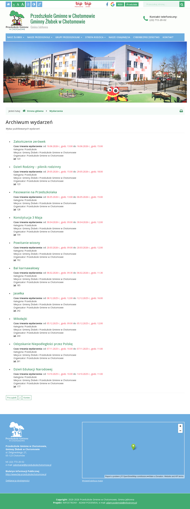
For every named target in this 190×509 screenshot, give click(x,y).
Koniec (26, 397)
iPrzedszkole (131, 4)
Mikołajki (20, 319)
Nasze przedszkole (39, 37)
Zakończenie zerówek (29, 141)
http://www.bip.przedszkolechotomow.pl (26, 474)
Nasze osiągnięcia (119, 37)
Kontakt (168, 37)
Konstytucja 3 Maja (27, 217)
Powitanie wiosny (26, 243)
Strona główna (33, 110)
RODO (120, 4)
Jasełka (18, 293)
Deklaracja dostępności (17, 480)
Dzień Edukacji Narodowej (32, 369)
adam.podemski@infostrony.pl (121, 502)
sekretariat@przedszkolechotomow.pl (32, 464)
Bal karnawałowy (26, 268)
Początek (11, 397)
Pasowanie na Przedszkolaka (35, 192)
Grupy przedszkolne (68, 37)
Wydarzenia (56, 110)
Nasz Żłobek (15, 37)
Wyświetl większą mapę (92, 480)
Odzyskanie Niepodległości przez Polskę (43, 344)
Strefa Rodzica (95, 37)
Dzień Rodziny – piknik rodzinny (37, 167)
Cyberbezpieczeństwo (146, 37)
